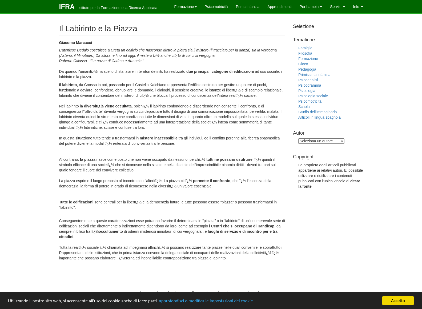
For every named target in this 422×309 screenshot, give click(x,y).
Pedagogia (307, 69)
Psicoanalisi (308, 80)
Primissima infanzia (314, 75)
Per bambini (311, 7)
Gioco (303, 64)
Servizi (337, 7)
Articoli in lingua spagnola (319, 117)
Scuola (304, 107)
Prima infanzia (248, 7)
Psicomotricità (216, 7)
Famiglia (305, 48)
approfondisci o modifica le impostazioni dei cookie (206, 301)
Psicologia (306, 91)
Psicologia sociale (313, 96)
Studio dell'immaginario (317, 112)
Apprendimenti (279, 7)
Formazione (185, 7)
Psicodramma (309, 85)
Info (358, 7)
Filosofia (305, 53)
